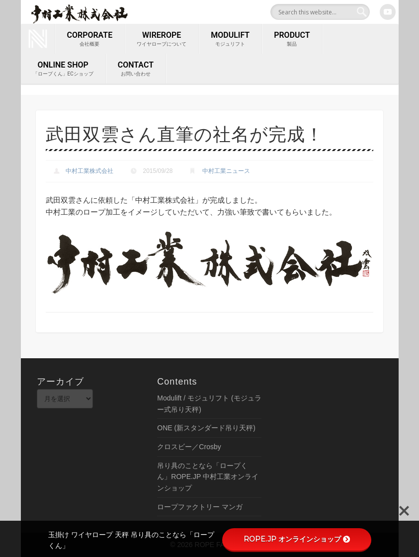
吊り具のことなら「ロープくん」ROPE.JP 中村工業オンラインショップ (207, 477)
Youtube (388, 12)
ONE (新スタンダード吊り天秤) (206, 428)
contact (136, 69)
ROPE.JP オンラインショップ (297, 539)
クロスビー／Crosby (189, 447)
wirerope (161, 39)
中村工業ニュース (226, 170)
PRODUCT (292, 39)
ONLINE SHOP (63, 69)
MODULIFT (230, 39)
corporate (90, 39)
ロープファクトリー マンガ (200, 507)
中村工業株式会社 (89, 170)
